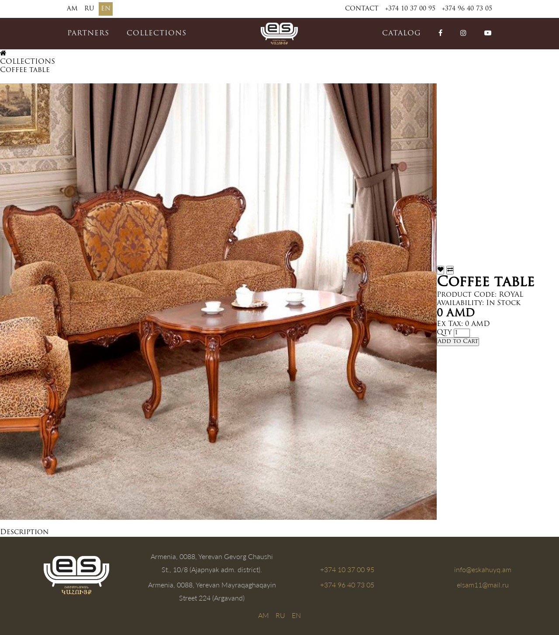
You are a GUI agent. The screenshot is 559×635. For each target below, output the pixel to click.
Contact (362, 9)
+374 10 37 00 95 (410, 9)
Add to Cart (458, 341)
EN (105, 9)
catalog (401, 33)
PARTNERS (88, 33)
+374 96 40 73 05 (467, 9)
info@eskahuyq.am (482, 569)
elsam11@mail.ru (483, 584)
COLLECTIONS (156, 33)
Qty (444, 332)
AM (72, 9)
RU (89, 9)
